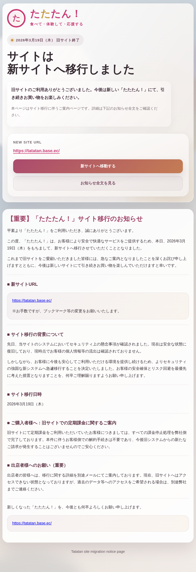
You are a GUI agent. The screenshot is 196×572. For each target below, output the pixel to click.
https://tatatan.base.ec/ (36, 150)
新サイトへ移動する (98, 166)
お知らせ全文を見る (98, 183)
